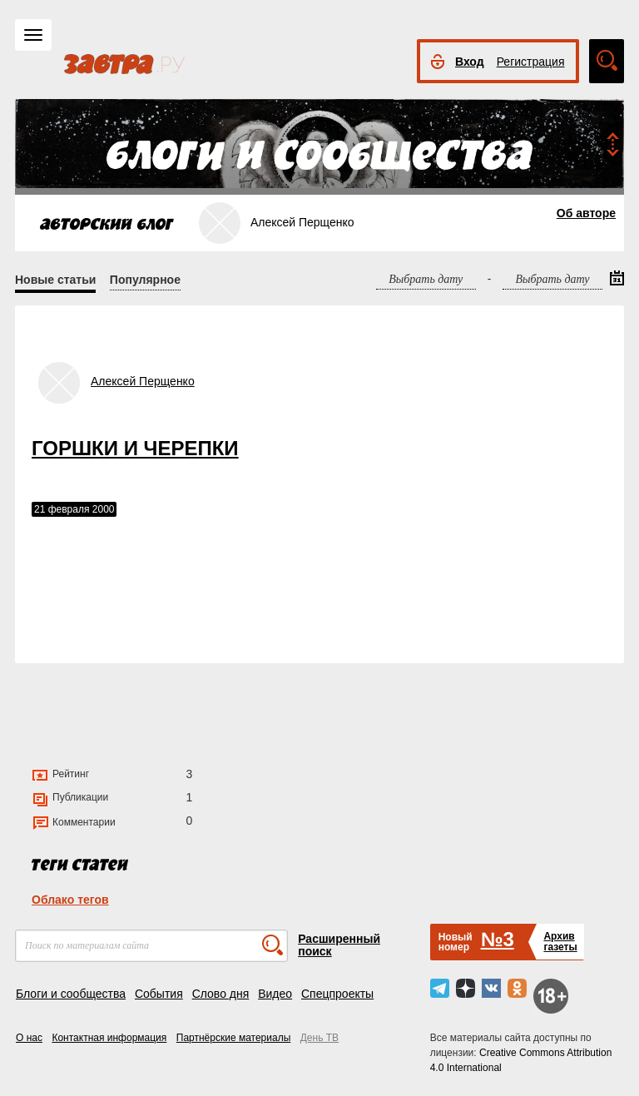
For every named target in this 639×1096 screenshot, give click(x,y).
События (159, 993)
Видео (275, 993)
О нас (29, 1038)
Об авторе (586, 213)
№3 (497, 939)
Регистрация (531, 61)
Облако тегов (70, 899)
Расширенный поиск (339, 945)
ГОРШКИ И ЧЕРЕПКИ (135, 448)
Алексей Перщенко (143, 381)
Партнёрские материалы (233, 1038)
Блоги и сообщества (71, 993)
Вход (469, 61)
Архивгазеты (560, 941)
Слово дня (221, 993)
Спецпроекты (337, 993)
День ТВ (319, 1038)
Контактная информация (109, 1038)
